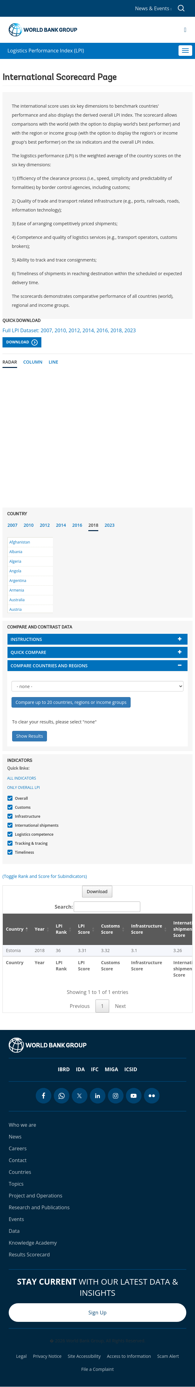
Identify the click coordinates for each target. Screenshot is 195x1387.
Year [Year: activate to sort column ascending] (39, 929)
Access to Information (129, 1356)
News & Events (153, 8)
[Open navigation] (185, 30)
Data (14, 1231)
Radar (9, 362)
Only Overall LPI (23, 787)
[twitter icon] (79, 1095)
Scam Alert (168, 1356)
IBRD (64, 1069)
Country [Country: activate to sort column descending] (14, 929)
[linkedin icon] (97, 1095)
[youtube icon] (134, 1095)
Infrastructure (26, 816)
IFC (94, 1069)
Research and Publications (39, 1207)
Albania (15, 551)
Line (53, 362)
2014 (61, 525)
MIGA (111, 1069)
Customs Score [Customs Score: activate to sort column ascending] (110, 929)
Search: (98, 907)
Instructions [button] (26, 639)
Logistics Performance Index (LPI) (45, 50)
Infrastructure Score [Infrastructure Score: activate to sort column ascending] (146, 929)
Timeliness (23, 852)
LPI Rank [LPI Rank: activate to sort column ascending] (61, 929)
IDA (80, 1069)
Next (120, 1006)
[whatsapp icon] (61, 1095)
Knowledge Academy (33, 1242)
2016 (77, 525)
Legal (21, 1356)
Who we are (22, 1124)
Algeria (15, 561)
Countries (20, 1172)
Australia (17, 599)
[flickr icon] (152, 1095)
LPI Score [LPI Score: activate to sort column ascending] (84, 929)
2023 (109, 525)
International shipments (35, 825)
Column (33, 362)
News (15, 1136)
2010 (29, 525)
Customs (21, 807)
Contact (17, 1160)
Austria (15, 609)
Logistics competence (33, 834)
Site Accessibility (84, 1356)
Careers (18, 1148)
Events (16, 1219)
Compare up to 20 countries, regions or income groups (71, 702)
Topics (16, 1183)
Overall (20, 798)
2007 (12, 525)
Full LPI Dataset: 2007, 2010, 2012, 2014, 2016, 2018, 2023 (69, 330)
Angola (15, 571)
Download (22, 342)
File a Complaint (97, 1369)
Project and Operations (35, 1195)
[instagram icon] (115, 1095)
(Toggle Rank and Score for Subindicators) (44, 876)
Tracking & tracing (30, 843)
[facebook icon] (43, 1095)
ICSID (130, 1069)
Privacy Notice (47, 1356)
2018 (93, 525)
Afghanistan (19, 542)
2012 (45, 525)
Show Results (29, 736)
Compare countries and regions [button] (49, 665)
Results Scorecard (29, 1254)
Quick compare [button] (28, 652)
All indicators (21, 778)
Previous (80, 1006)
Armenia (16, 590)
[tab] (97, 639)
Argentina (17, 580)
